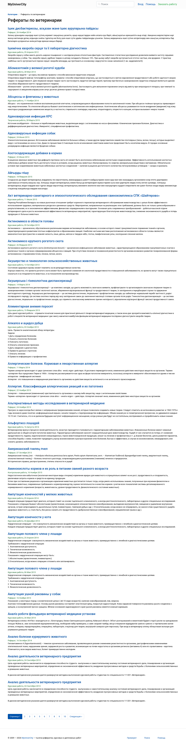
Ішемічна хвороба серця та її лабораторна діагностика (47, 48)
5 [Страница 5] (39, 716)
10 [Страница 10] (65, 716)
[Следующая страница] (76, 716)
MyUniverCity (27, 738)
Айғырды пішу (18, 173)
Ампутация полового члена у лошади (35, 534)
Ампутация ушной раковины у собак (34, 594)
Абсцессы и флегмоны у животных (33, 97)
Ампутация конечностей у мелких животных (40, 494)
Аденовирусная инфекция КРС (30, 116)
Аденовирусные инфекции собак (31, 133)
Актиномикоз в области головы (31, 221)
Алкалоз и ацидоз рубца (25, 323)
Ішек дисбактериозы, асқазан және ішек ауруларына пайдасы (53, 28)
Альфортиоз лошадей (23, 423)
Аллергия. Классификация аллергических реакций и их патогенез (55, 386)
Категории (12, 14)
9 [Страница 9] (59, 716)
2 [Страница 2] (24, 716)
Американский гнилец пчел (28, 449)
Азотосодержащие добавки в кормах (35, 153)
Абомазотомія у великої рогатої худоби (36, 68)
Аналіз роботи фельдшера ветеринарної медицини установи (51, 614)
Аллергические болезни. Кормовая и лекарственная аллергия (53, 363)
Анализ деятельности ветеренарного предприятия (44, 656)
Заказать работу (167, 4)
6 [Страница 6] (44, 716)
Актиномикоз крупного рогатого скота (36, 241)
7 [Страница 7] (49, 716)
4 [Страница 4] (34, 716)
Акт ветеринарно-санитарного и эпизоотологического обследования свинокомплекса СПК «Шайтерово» (84, 195)
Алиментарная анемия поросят (30, 306)
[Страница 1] (15, 716)
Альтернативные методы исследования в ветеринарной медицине (56, 403)
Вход (140, 4)
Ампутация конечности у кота (29, 517)
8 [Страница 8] (54, 716)
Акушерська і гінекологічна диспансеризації (40, 281)
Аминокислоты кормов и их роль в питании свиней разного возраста (58, 468)
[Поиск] (115, 4)
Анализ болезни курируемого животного (37, 636)
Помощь (150, 4)
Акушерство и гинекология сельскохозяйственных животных (52, 261)
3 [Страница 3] (29, 716)
